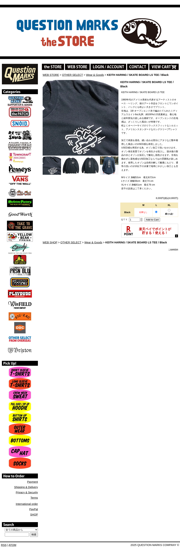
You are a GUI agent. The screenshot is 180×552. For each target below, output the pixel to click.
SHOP (34, 514)
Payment (32, 481)
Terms (34, 497)
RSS (4, 545)
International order (27, 503)
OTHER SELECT (72, 74)
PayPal (33, 509)
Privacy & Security (27, 492)
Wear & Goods (95, 74)
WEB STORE (51, 74)
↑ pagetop (173, 249)
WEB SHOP (50, 242)
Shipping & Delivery (26, 487)
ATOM (12, 545)
